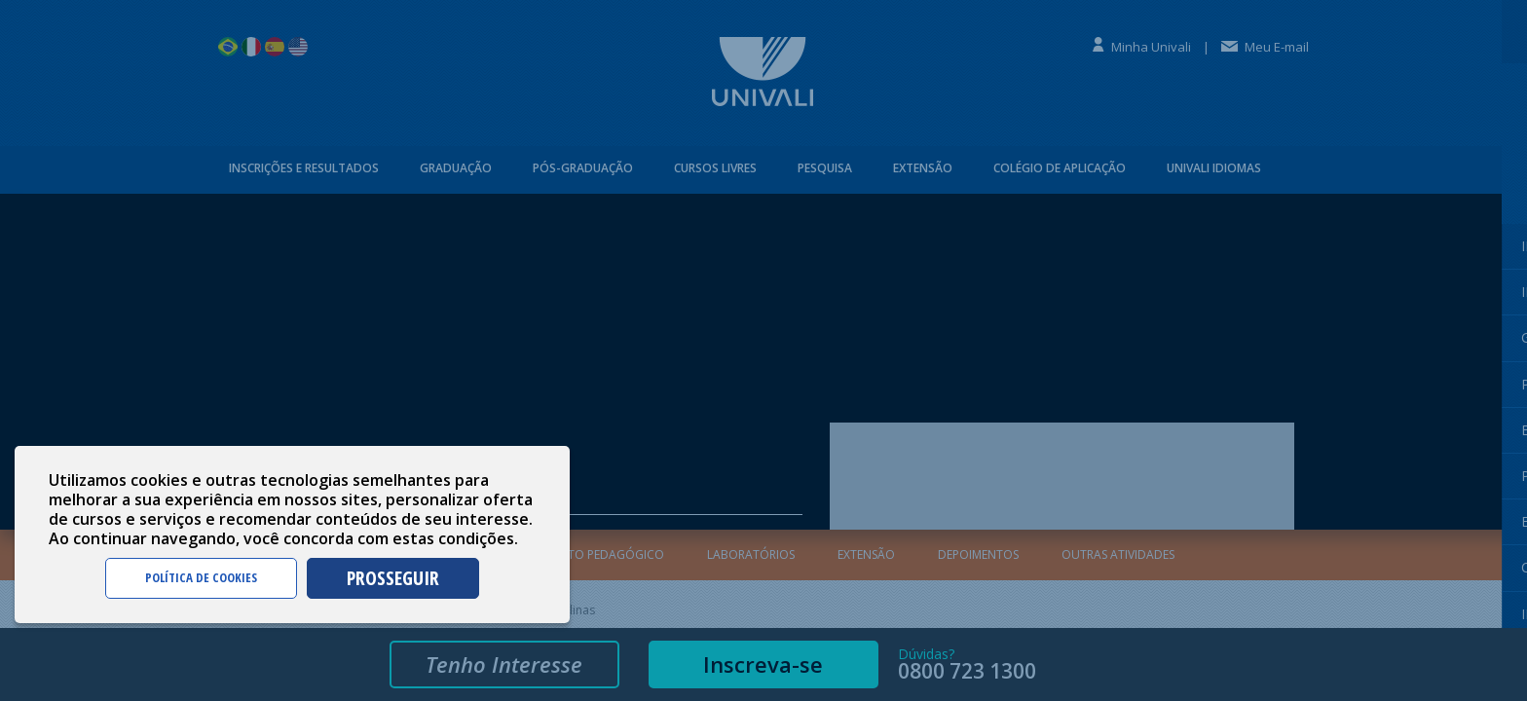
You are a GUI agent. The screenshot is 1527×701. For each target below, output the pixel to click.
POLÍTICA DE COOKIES (201, 577)
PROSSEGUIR (393, 578)
